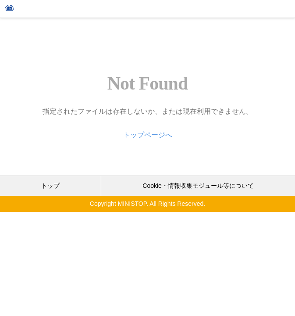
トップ (50, 185)
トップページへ (147, 135)
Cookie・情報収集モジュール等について (198, 185)
